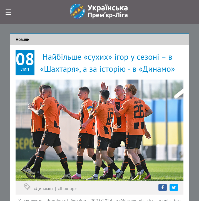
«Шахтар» (67, 188)
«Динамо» (44, 188)
